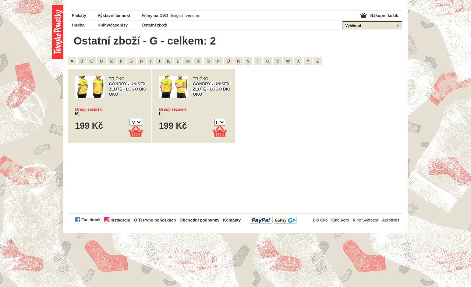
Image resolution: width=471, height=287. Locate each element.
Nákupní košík (384, 15)
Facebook (90, 219)
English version (185, 15)
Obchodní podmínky (199, 220)
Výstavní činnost (114, 15)
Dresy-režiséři (88, 109)
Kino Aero (340, 220)
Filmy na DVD (155, 15)
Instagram (120, 220)
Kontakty (232, 220)
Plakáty (79, 15)
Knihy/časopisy (113, 25)
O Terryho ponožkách (155, 220)
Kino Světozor (366, 220)
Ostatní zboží (154, 25)
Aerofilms (390, 220)
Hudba (78, 25)
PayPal (273, 220)
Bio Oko (320, 220)
